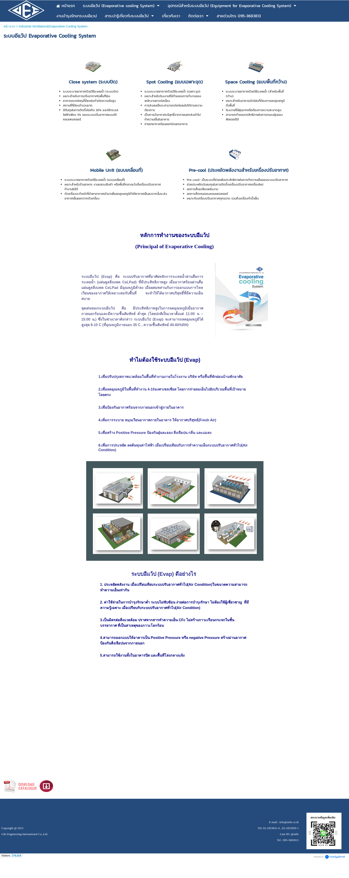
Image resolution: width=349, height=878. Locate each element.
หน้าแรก (9, 26)
